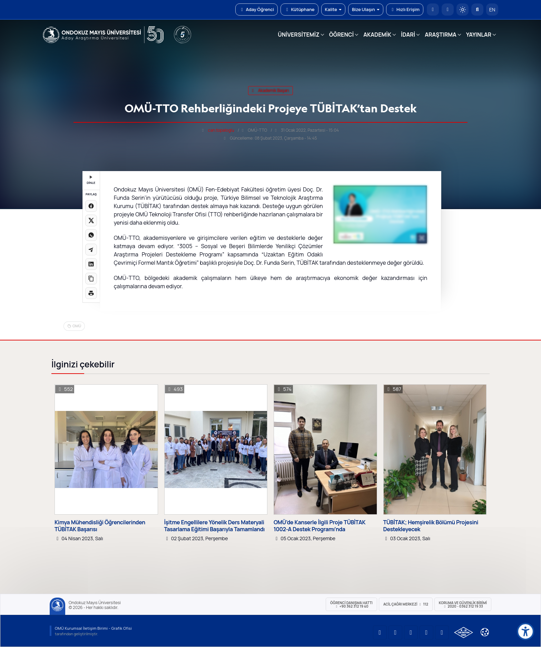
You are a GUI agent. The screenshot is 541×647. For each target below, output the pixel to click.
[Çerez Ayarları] (484, 632)
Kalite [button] (333, 9)
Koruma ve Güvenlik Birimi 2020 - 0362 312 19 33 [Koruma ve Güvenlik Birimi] (463, 604)
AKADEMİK (377, 34)
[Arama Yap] (477, 9)
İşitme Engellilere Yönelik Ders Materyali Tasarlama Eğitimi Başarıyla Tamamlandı (214, 525)
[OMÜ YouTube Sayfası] (380, 632)
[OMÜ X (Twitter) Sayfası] (426, 632)
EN (492, 9)
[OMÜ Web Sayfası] (103, 35)
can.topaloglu (221, 130)
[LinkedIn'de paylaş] (91, 264)
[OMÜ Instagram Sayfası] (411, 632)
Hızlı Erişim (405, 9)
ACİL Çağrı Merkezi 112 (405, 604)
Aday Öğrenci (256, 9)
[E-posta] (448, 9)
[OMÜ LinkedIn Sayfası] (395, 632)
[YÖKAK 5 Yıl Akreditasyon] (182, 34)
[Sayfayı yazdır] (91, 293)
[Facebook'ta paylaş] (91, 206)
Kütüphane (299, 9)
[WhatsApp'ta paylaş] (91, 235)
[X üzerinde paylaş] (91, 220)
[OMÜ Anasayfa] (433, 9)
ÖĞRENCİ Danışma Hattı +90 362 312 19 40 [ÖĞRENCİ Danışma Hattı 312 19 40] (351, 604)
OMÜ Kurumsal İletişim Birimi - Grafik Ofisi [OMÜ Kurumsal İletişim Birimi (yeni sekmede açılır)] (93, 628)
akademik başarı (270, 90)
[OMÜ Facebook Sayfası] (442, 632)
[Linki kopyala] (91, 278)
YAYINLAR (478, 34)
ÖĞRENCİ (341, 34)
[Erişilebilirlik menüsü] (525, 631)
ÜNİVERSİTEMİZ (298, 34)
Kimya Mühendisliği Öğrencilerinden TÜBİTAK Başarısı (100, 525)
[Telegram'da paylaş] (91, 249)
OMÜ (76, 325)
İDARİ (408, 34)
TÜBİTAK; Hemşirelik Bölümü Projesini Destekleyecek (431, 525)
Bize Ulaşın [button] (366, 9)
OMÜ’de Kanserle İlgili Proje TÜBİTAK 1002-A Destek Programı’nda (319, 525)
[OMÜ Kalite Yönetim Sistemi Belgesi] (463, 632)
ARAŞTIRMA (440, 34)
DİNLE (91, 180)
